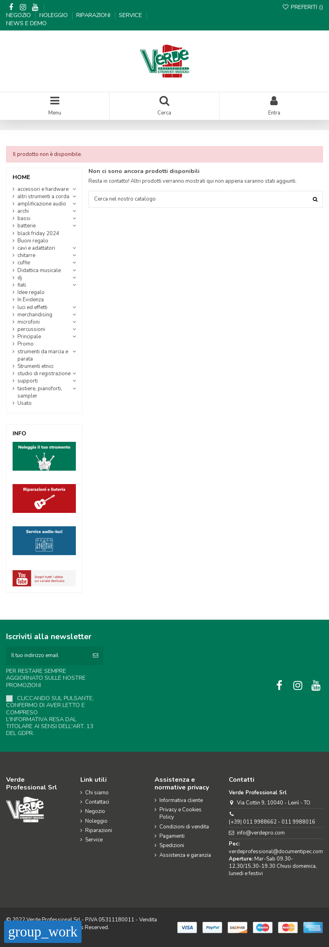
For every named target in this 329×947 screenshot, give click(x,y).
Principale (29, 336)
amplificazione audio (41, 204)
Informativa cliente (181, 800)
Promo (25, 344)
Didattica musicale (39, 270)
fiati (21, 285)
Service (131, 15)
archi (23, 211)
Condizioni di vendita (184, 826)
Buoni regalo (32, 240)
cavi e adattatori (36, 248)
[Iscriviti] (95, 655)
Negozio (19, 15)
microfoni (28, 322)
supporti (27, 381)
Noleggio (54, 15)
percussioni (31, 329)
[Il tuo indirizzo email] (47, 655)
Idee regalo (31, 292)
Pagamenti (172, 836)
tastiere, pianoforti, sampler (39, 392)
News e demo (26, 23)
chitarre (26, 255)
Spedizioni (171, 845)
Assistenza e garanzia (185, 855)
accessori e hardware (43, 189)
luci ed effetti (32, 307)
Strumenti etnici (35, 366)
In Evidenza (30, 299)
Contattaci (97, 802)
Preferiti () (302, 7)
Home (21, 177)
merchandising (34, 314)
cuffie (23, 262)
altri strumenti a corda (43, 196)
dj (19, 277)
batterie (26, 225)
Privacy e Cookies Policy (180, 813)
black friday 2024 (38, 233)
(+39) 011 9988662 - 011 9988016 (272, 822)
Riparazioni (94, 15)
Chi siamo (97, 792)
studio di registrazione (44, 373)
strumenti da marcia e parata (42, 355)
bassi (23, 218)
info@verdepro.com (261, 833)
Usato (24, 403)
